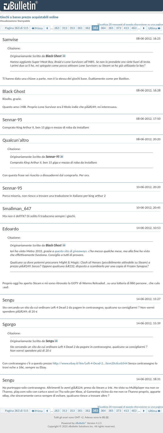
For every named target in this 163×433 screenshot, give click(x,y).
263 (56, 28)
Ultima (154, 28)
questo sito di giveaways (71, 251)
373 (118, 28)
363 (95, 28)
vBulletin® (81, 423)
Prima (37, 28)
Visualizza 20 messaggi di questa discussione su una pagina (130, 24)
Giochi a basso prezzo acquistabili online (29, 17)
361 (80, 28)
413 (126, 28)
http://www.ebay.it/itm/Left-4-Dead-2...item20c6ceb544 (90, 363)
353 (72, 28)
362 (87, 28)
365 (110, 28)
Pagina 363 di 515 (16, 28)
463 (134, 28)
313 (64, 28)
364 (103, 28)
